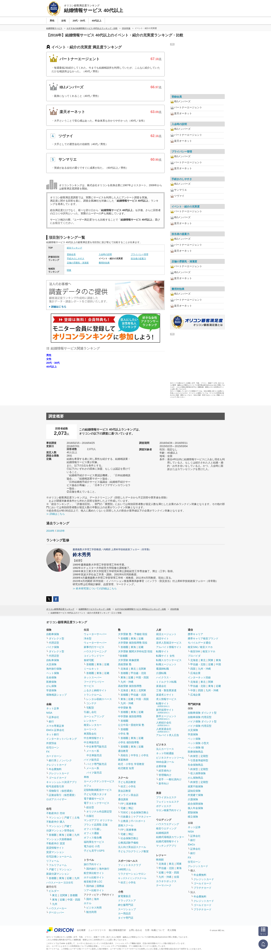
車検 (86, 777)
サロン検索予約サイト (169, 810)
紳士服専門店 (125, 904)
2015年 (61, 530)
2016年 (50, 530)
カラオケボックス (166, 881)
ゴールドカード (58, 777)
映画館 (160, 859)
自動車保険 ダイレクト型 (202, 712)
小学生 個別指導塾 (128, 742)
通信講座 (123, 799)
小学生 (145, 755)
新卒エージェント (166, 717)
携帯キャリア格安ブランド (203, 638)
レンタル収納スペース (99, 699)
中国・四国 (73, 899)
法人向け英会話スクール (132, 847)
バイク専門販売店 (96, 764)
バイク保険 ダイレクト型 (202, 721)
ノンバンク (65, 760)
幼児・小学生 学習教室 (131, 764)
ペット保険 (52, 673)
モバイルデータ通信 (199, 642)
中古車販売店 (91, 742)
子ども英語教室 (127, 782)
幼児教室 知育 (126, 768)
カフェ (87, 785)
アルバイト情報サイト (169, 647)
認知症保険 (194, 790)
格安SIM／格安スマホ (200, 647)
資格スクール (125, 825)
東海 (61, 834)
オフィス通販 (91, 833)
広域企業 (195, 673)
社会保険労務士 (140, 812)
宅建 (123, 808)
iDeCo (191, 844)
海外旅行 (104, 868)
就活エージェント (166, 634)
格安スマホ (209, 651)
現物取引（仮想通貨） (61, 790)
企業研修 (161, 766)
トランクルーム (93, 694)
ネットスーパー (93, 677)
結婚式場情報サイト (167, 841)
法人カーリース (165, 748)
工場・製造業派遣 (166, 690)
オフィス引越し (93, 829)
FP (122, 803)
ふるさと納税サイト (95, 690)
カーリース (90, 729)
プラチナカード (202, 887)
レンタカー (90, 720)
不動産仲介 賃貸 (55, 843)
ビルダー (54, 890)
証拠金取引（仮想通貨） (63, 795)
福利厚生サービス (94, 841)
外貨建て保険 (195, 795)
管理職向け (165, 775)
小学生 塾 (123, 733)
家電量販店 (124, 896)
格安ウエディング (166, 828)
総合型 (90, 807)
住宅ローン (52, 747)
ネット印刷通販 (165, 753)
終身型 (194, 756)
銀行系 (52, 760)
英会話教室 (124, 790)
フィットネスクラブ (129, 865)
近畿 (69, 834)
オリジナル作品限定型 (99, 811)
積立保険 (193, 816)
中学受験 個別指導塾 (130, 716)
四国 (192, 668)
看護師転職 (162, 668)
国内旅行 (91, 868)
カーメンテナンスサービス (99, 781)
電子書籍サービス (94, 798)
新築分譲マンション (57, 873)
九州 (76, 834)
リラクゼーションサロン (132, 873)
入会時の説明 (105, 254)
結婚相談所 (162, 832)
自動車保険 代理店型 (199, 717)
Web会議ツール (165, 761)
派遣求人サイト (165, 694)
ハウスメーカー (58, 908)
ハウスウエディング (167, 824)
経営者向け (165, 770)
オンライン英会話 (128, 795)
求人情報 (171, 930)
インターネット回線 (199, 677)
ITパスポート (138, 821)
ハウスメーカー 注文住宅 (59, 882)
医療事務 (131, 803)
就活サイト (162, 638)
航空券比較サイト (94, 873)
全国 (176, 876)
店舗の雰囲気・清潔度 (78, 262)
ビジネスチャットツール (170, 757)
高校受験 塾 (124, 664)
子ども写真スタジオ (95, 794)
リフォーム (52, 860)
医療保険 (51, 681)
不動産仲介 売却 (55, 813)
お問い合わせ (135, 930)
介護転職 (161, 673)
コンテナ (91, 703)
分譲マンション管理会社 (60, 830)
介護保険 (193, 799)
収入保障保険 (198, 773)
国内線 (90, 885)
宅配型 (90, 707)
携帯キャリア (195, 634)
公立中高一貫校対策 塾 (131, 724)
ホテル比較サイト (94, 877)
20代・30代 (53, 362)
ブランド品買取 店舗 (95, 824)
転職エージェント (166, 664)
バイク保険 (52, 647)
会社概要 (81, 930)
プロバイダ (194, 655)
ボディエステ (163, 806)
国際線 (100, 885)
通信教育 (123, 750)
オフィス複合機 (93, 837)
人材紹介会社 (163, 723)
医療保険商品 (195, 751)
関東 (69, 270)
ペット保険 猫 (196, 747)
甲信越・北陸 (138, 673)
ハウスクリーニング (95, 651)
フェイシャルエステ (167, 801)
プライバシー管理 (139, 254)
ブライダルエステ (166, 797)
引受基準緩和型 (199, 760)
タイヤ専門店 (125, 917)
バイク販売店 (91, 759)
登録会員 (71, 254)
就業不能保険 (195, 786)
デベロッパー (56, 912)
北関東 (63, 895)
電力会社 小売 (92, 846)
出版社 (90, 815)
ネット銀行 (52, 734)
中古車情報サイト (94, 738)
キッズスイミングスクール (132, 878)
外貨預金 (51, 743)
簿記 (130, 808)
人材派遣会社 (163, 730)
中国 (218, 664)
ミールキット (91, 668)
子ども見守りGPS (94, 850)
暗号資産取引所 (55, 786)
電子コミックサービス (96, 803)
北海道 (124, 668)
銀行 (51, 721)
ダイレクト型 (56, 638)
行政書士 (126, 816)
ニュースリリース (97, 930)
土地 (76, 817)
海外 (96, 899)
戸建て (68, 817)
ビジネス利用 (94, 907)
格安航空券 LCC (93, 881)
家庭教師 (123, 759)
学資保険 (51, 690)
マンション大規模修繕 (59, 839)
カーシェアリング (94, 716)
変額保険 (193, 812)
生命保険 (51, 677)
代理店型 (54, 642)
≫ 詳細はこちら (55, 513)
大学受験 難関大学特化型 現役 (135, 651)
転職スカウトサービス (169, 660)
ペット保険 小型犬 (198, 743)
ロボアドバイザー (56, 799)
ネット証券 (52, 708)
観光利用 (91, 912)
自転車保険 (52, 660)
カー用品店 (124, 913)
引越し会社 (90, 712)
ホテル (87, 903)
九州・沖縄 (127, 681)
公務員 (124, 821)
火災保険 (51, 664)
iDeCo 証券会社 (55, 730)
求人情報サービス (166, 699)
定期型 (204, 756)
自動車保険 (52, 634)
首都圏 (52, 834)
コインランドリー (94, 655)
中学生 (134, 755)
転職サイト (162, 651)
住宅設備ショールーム (59, 856)
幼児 (123, 786)
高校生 (124, 755)
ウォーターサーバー (95, 634)
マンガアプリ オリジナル (98, 820)
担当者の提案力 (138, 258)
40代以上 (51, 366)
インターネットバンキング (61, 738)
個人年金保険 (195, 808)
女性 (48, 359)
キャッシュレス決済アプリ (61, 782)
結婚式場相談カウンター (170, 837)
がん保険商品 (195, 777)
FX (48, 751)
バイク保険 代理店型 (199, 725)
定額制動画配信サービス (98, 789)
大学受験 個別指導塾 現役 (133, 642)
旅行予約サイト (93, 864)
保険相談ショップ (56, 694)
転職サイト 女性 (165, 655)
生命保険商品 (195, 764)
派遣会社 (161, 686)
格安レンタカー (93, 724)
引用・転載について (155, 930)
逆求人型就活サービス (169, 642)
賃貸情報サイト (55, 847)
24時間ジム (124, 869)
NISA (49, 712)
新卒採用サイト (165, 711)
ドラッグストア (127, 900)
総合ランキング (74, 248)
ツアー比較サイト (94, 890)
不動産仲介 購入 (55, 821)
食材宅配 (89, 660)
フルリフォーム (58, 865)
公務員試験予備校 (128, 842)
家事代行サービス (94, 647)
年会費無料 (55, 769)
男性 (48, 355)
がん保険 (51, 686)
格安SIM (195, 651)
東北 (54, 895)
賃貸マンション (55, 852)
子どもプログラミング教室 (133, 851)
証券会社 (54, 717)
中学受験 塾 (124, 707)
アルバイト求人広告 (167, 735)
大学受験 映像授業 (128, 660)
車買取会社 (90, 733)
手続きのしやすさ (75, 258)
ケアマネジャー (142, 816)
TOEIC (124, 812)
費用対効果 (104, 262)
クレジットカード (56, 764)
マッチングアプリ (166, 845)
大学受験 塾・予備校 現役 (133, 634)
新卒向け (164, 783)
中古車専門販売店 (96, 746)
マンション (55, 817)
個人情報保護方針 (117, 930)
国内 (88, 899)
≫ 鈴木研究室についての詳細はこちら (95, 588)
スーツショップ (127, 909)
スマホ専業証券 (55, 725)
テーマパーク (163, 885)
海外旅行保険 (54, 668)
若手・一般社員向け (170, 779)
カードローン (54, 756)
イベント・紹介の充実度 (186, 206)
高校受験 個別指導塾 (130, 686)
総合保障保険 (195, 803)
